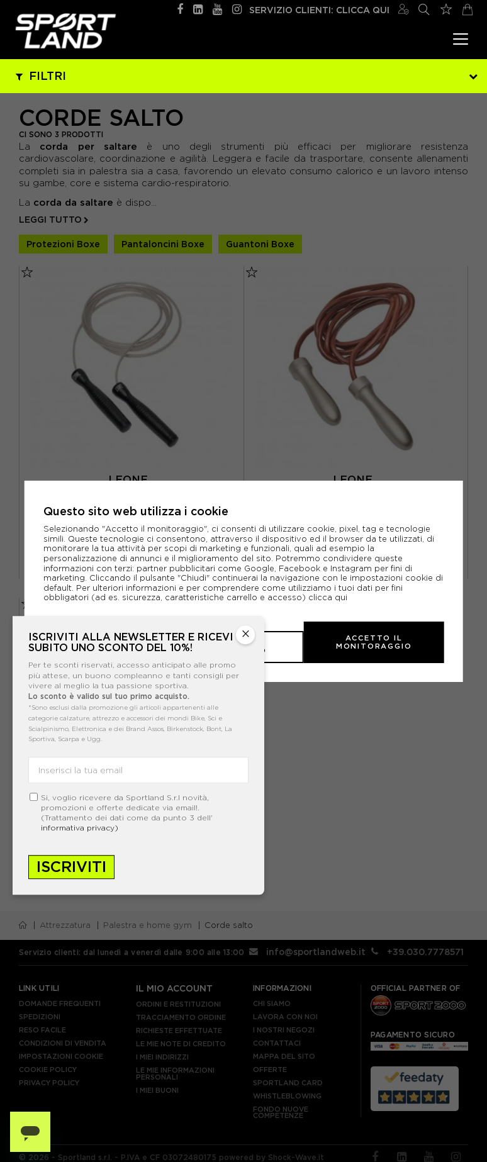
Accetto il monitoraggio (365, 641)
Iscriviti (71, 866)
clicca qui (327, 607)
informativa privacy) (79, 828)
